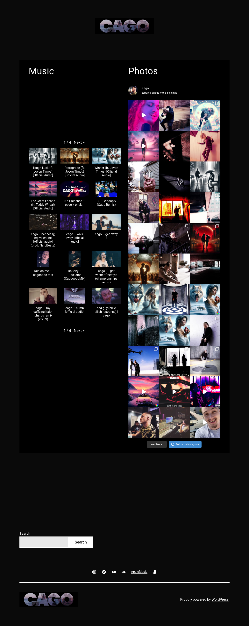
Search (24, 533)
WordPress (220, 599)
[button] (79, 142)
